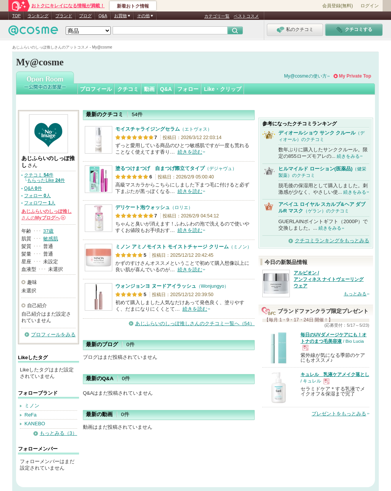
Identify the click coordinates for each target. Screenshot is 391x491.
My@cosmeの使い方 (305, 76)
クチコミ (128, 89)
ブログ (85, 15)
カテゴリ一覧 (216, 16)
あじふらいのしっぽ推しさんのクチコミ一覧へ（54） (195, 323)
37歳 (48, 231)
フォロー (188, 89)
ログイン (369, 5)
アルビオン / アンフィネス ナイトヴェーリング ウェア (329, 279)
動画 (149, 89)
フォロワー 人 (39, 203)
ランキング (37, 15)
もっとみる (355, 294)
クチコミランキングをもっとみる (332, 240)
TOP (16, 15)
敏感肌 (50, 238)
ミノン (31, 405)
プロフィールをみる (53, 334)
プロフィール (96, 89)
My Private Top (355, 76)
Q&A (103, 15)
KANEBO (34, 423)
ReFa (30, 415)
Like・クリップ (222, 89)
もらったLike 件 (46, 180)
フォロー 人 (37, 195)
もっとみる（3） (58, 433)
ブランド (63, 15)
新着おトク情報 (133, 6)
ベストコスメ (246, 16)
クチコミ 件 (38, 175)
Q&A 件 (33, 188)
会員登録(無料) (337, 5)
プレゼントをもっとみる (339, 413)
